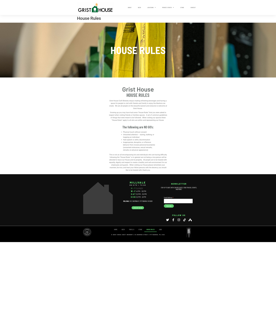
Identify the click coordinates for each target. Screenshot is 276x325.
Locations (151, 7)
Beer (139, 7)
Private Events (168, 7)
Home (115, 229)
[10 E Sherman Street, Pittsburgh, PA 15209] (98, 198)
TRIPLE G (131, 229)
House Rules (150, 229)
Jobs (160, 229)
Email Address (169, 197)
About (130, 7)
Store (182, 7)
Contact (193, 7)
